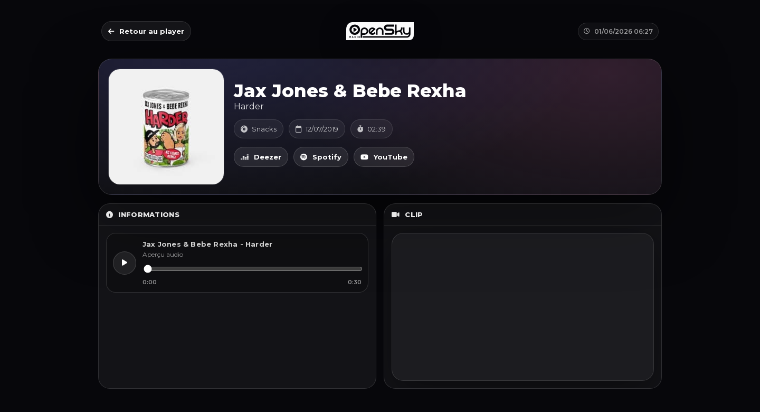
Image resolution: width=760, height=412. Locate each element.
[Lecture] (124, 263)
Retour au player (146, 31)
